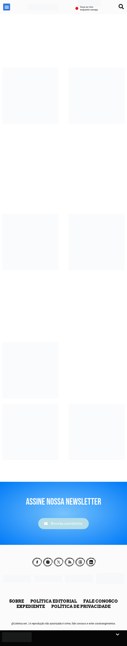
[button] (6, 7)
